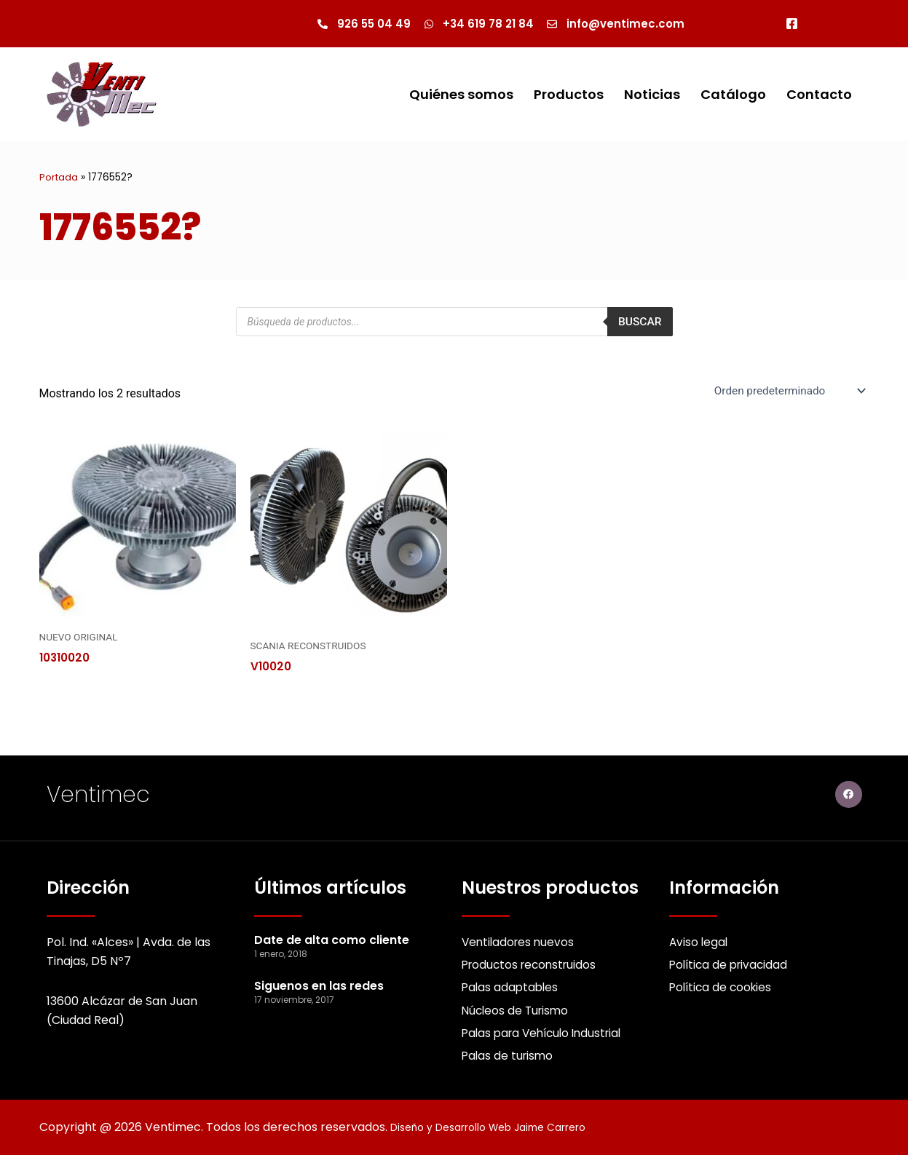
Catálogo (733, 95)
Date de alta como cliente (331, 934)
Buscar (639, 323)
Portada (59, 178)
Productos (569, 95)
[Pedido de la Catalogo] (785, 391)
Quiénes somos (461, 95)
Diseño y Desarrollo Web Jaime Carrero (503, 1127)
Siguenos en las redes (319, 981)
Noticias (652, 95)
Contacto (819, 95)
